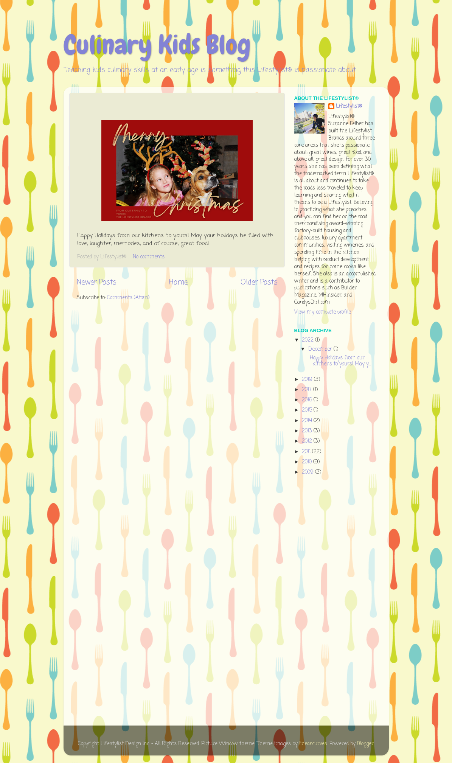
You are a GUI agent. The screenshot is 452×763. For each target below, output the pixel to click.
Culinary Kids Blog (157, 45)
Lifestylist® (349, 106)
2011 (307, 452)
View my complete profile (322, 312)
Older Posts (259, 282)
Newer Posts (96, 282)
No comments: (150, 257)
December (321, 349)
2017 (307, 390)
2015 (308, 410)
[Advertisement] (324, 601)
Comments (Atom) (128, 298)
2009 (308, 472)
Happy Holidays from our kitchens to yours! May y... (339, 361)
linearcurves (313, 744)
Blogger (365, 744)
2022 (308, 340)
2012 (308, 441)
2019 (308, 380)
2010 (307, 462)
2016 (308, 400)
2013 (308, 431)
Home (178, 282)
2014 (308, 421)
